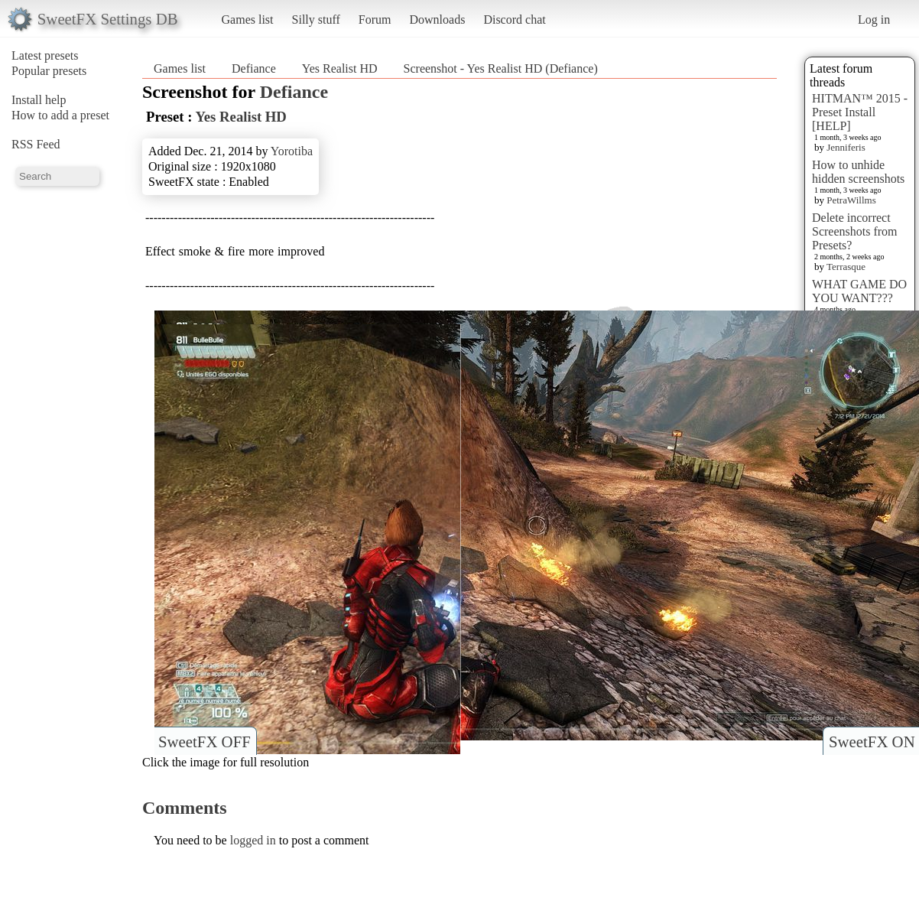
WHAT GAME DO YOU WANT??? (859, 291)
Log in (874, 19)
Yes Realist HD (340, 68)
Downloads (437, 19)
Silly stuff (316, 19)
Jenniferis (845, 147)
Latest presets (45, 55)
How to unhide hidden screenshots (858, 171)
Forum (375, 19)
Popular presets (48, 70)
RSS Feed (35, 144)
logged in (253, 840)
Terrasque (845, 266)
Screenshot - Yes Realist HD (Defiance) (501, 68)
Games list (248, 19)
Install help (39, 99)
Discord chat (514, 19)
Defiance (254, 68)
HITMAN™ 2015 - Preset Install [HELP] (860, 112)
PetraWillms (850, 200)
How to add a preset (60, 115)
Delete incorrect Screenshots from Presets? (855, 231)
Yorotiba (292, 151)
